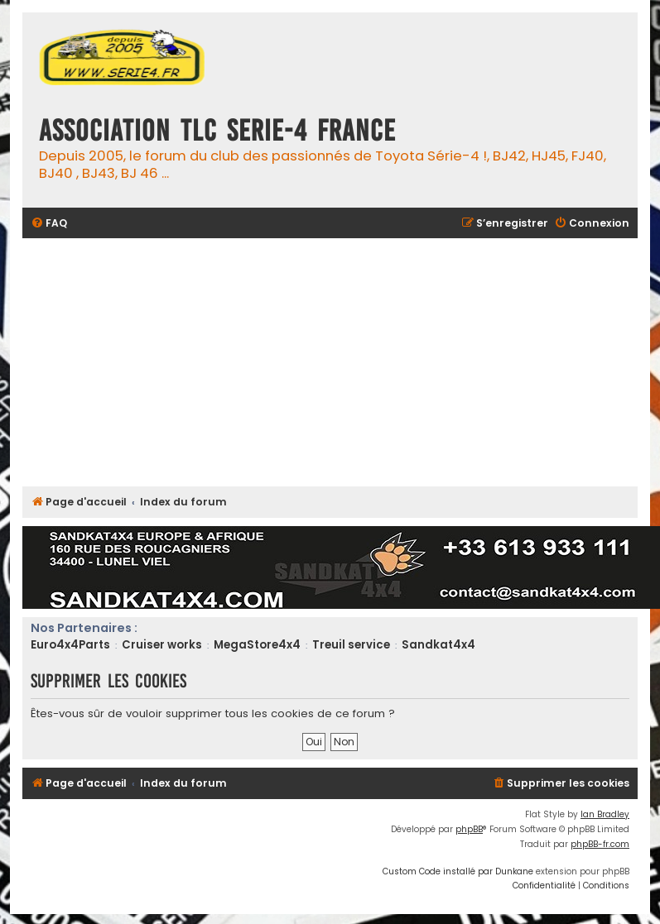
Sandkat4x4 (438, 645)
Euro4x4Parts (70, 645)
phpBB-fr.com (600, 844)
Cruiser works (162, 645)
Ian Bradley (605, 814)
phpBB (469, 829)
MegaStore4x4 (257, 645)
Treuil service (351, 645)
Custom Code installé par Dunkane (458, 871)
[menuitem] (49, 224)
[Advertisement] (340, 362)
